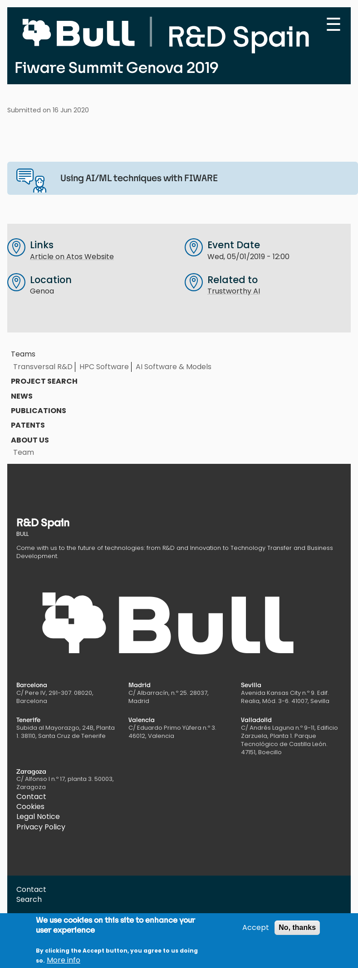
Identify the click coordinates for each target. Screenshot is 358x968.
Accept (255, 932)
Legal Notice (38, 816)
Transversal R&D (43, 366)
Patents (28, 425)
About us (30, 440)
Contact (31, 796)
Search (29, 899)
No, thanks (297, 932)
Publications (38, 410)
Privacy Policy (40, 827)
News (22, 396)
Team (23, 452)
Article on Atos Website (72, 256)
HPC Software (104, 366)
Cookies (30, 806)
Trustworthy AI (233, 291)
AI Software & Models (173, 366)
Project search (44, 381)
